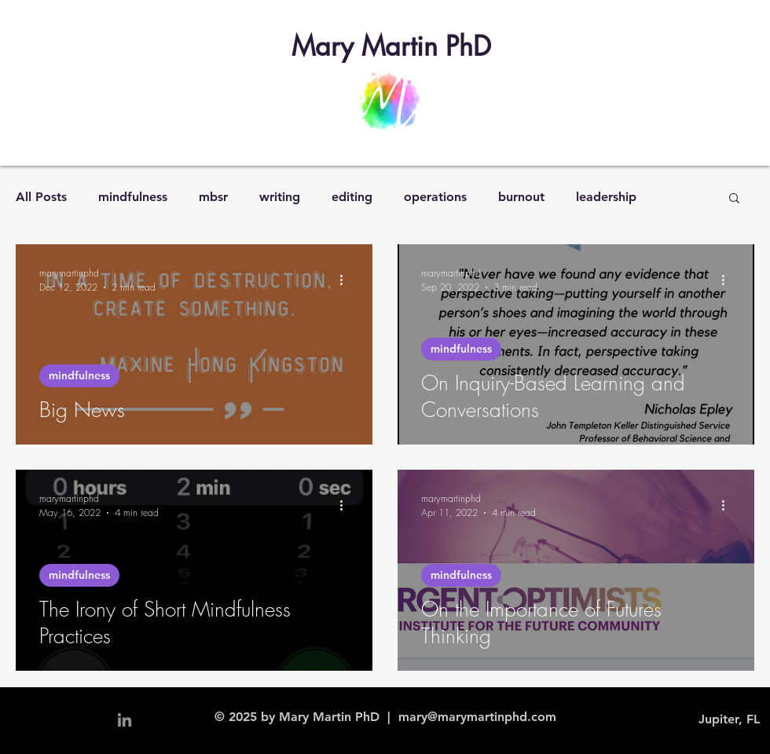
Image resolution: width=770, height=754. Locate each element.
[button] (734, 199)
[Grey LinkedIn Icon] (124, 720)
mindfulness (132, 196)
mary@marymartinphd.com (477, 716)
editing (352, 196)
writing (279, 196)
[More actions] (346, 279)
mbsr (213, 196)
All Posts (41, 196)
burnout (521, 196)
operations (435, 196)
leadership (606, 196)
